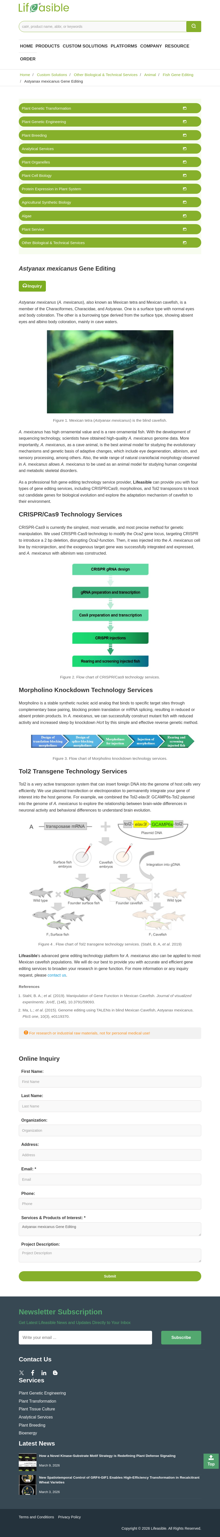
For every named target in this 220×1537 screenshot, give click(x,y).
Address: (30, 1144)
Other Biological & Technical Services (105, 75)
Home (26, 46)
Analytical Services (38, 149)
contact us (57, 975)
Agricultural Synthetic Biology (46, 202)
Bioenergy (28, 1433)
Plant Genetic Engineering (44, 122)
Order (27, 59)
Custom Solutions (85, 46)
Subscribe (181, 1337)
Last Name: (32, 1096)
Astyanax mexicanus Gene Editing (110, 1229)
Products (47, 46)
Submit (110, 1276)
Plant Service (33, 229)
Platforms (124, 46)
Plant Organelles (36, 162)
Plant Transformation (37, 1401)
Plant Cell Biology (37, 175)
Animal (149, 75)
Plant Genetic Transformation (46, 108)
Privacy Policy (69, 1517)
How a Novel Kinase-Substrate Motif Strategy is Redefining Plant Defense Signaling (107, 1456)
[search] (193, 26)
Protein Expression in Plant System (51, 189)
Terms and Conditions (36, 1517)
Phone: (28, 1193)
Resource (177, 46)
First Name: (32, 1071)
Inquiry (35, 286)
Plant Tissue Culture (37, 1409)
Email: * (28, 1169)
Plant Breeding (34, 135)
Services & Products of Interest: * (53, 1218)
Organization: (34, 1120)
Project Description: (40, 1244)
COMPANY (151, 46)
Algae (26, 216)
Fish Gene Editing (177, 75)
